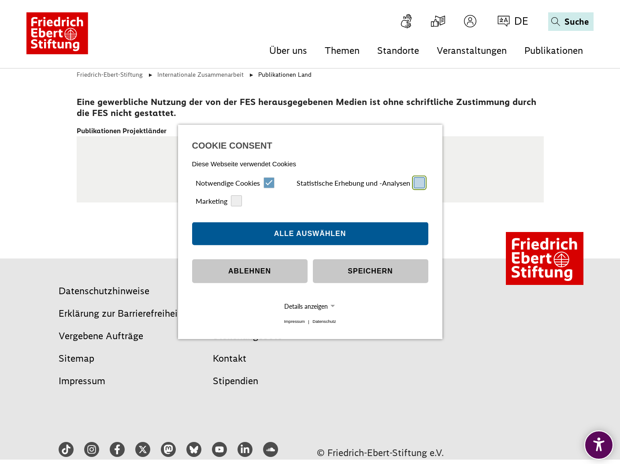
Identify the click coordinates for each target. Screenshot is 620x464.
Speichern (370, 271)
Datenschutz (324, 321)
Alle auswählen (310, 233)
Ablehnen (249, 271)
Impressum (294, 321)
